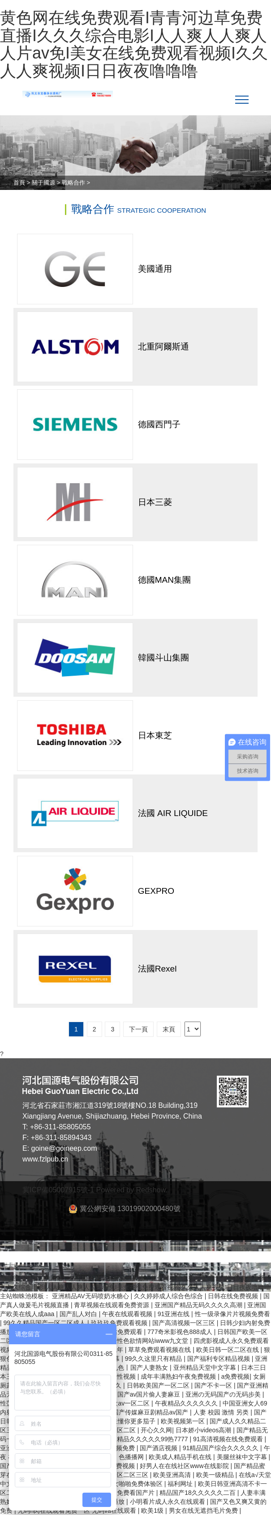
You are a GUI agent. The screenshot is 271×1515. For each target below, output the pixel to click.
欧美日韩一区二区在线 (228, 1349)
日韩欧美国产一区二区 (159, 1385)
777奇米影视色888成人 (180, 1331)
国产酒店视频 (159, 1448)
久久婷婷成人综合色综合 (169, 1296)
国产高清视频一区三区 (184, 1322)
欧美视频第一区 (183, 1421)
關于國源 (43, 182)
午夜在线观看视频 (128, 1313)
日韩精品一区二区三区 (118, 1474)
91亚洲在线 (174, 1313)
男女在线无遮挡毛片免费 (204, 1510)
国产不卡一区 (214, 1385)
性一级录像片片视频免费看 (232, 1313)
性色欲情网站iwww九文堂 (153, 1340)
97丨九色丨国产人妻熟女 (134, 1367)
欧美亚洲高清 (173, 1474)
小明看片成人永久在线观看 (168, 1501)
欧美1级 (153, 1510)
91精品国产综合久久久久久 (221, 1448)
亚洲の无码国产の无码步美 (223, 1394)
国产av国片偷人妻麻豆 (149, 1394)
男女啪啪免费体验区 (135, 1483)
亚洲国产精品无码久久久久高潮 (199, 1305)
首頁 (19, 182)
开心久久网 (156, 1430)
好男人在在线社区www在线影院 (185, 1465)
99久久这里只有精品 (154, 1358)
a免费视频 (235, 1376)
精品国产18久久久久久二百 (198, 1492)
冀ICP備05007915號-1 (58, 1190)
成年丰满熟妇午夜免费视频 (179, 1376)
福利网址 (181, 1483)
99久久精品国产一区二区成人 (45, 1322)
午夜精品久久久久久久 (187, 1403)
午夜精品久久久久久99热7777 (147, 1439)
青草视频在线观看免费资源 (112, 1305)
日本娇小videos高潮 (204, 1430)
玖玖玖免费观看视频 (120, 1322)
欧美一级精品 (216, 1474)
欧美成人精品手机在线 (181, 1456)
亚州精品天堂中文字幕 (205, 1367)
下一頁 (138, 1029)
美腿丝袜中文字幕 (243, 1456)
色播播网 (132, 1456)
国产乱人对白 (79, 1313)
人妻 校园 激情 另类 (222, 1412)
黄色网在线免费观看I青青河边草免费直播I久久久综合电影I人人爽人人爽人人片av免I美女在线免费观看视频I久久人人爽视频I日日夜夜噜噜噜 (134, 44)
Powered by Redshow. (132, 1190)
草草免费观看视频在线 (160, 1349)
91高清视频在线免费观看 (228, 1439)
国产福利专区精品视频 (219, 1358)
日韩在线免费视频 (234, 1296)
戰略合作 (73, 182)
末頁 (169, 1029)
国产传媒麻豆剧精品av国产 (151, 1412)
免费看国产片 (136, 1492)
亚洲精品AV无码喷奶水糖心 (91, 1296)
